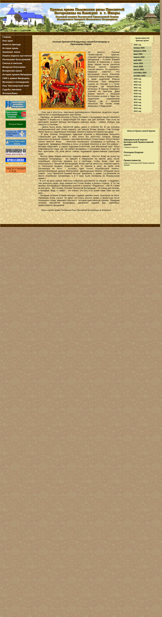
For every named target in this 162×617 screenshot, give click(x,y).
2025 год (137, 45)
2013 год (137, 111)
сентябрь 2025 (140, 73)
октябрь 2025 (139, 76)
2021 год (137, 88)
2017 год (137, 99)
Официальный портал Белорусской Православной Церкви (138, 142)
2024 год (137, 79)
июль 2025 (138, 66)
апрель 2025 (139, 57)
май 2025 (137, 60)
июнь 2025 (138, 63)
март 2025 (138, 54)
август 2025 (139, 69)
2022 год (137, 85)
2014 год (137, 108)
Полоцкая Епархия (133, 152)
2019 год (137, 93)
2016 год (137, 102)
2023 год (137, 82)
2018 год (137, 96)
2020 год (137, 91)
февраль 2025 (140, 51)
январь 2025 (139, 48)
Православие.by (132, 160)
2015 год (137, 105)
